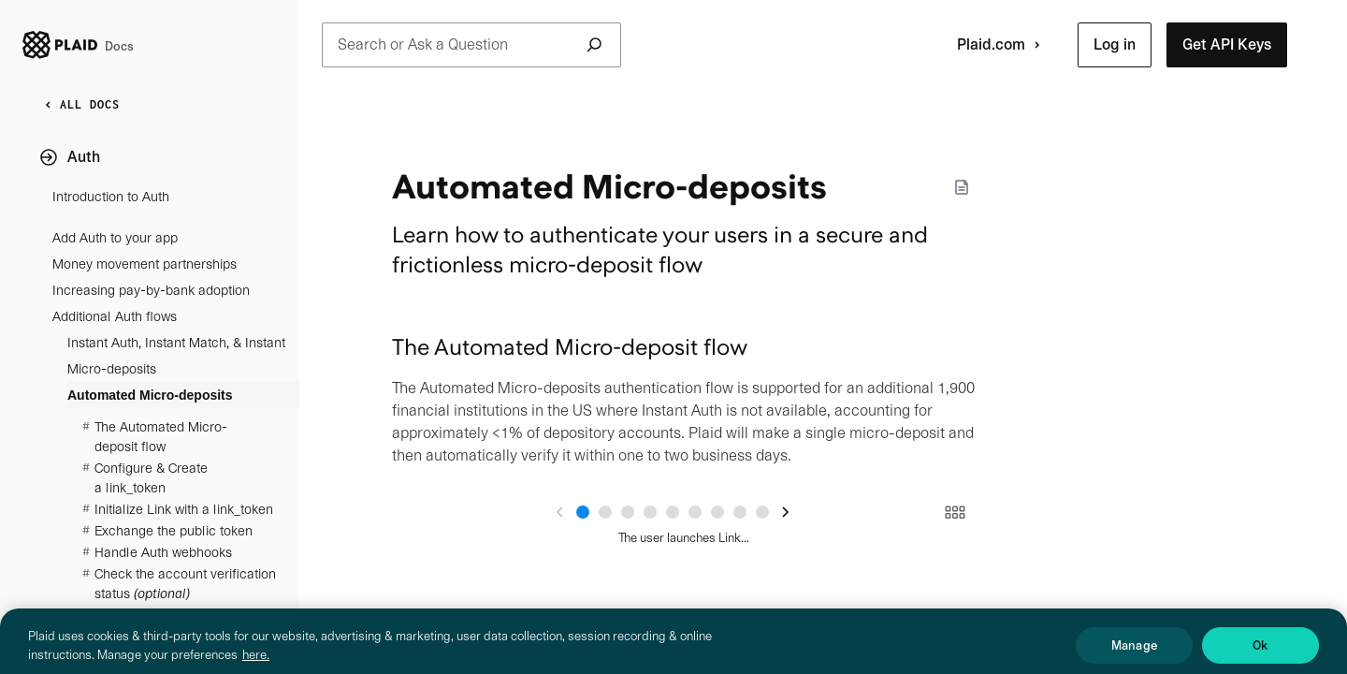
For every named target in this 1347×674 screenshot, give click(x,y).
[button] (1114, 44)
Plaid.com (1002, 45)
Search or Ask (471, 44)
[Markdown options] (962, 187)
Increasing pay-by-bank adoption (151, 290)
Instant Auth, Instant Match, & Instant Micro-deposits (176, 355)
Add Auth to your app (115, 237)
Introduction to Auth (110, 196)
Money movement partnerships (144, 263)
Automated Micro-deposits (150, 395)
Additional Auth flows (114, 316)
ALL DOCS (78, 105)
